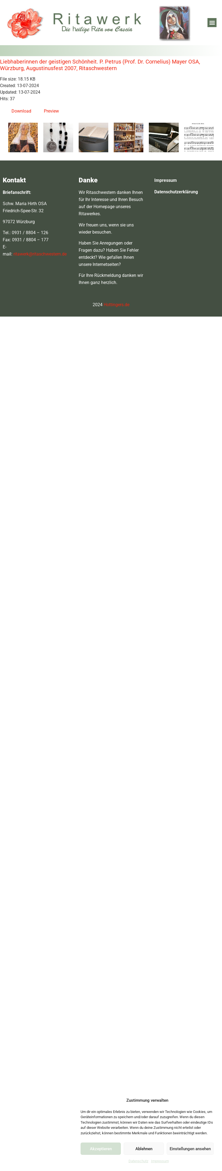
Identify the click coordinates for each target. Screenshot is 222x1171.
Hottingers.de (116, 304)
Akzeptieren (101, 1148)
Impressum (160, 1161)
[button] (212, 22)
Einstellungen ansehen (190, 1148)
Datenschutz (138, 1161)
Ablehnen (143, 1148)
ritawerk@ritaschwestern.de (40, 254)
